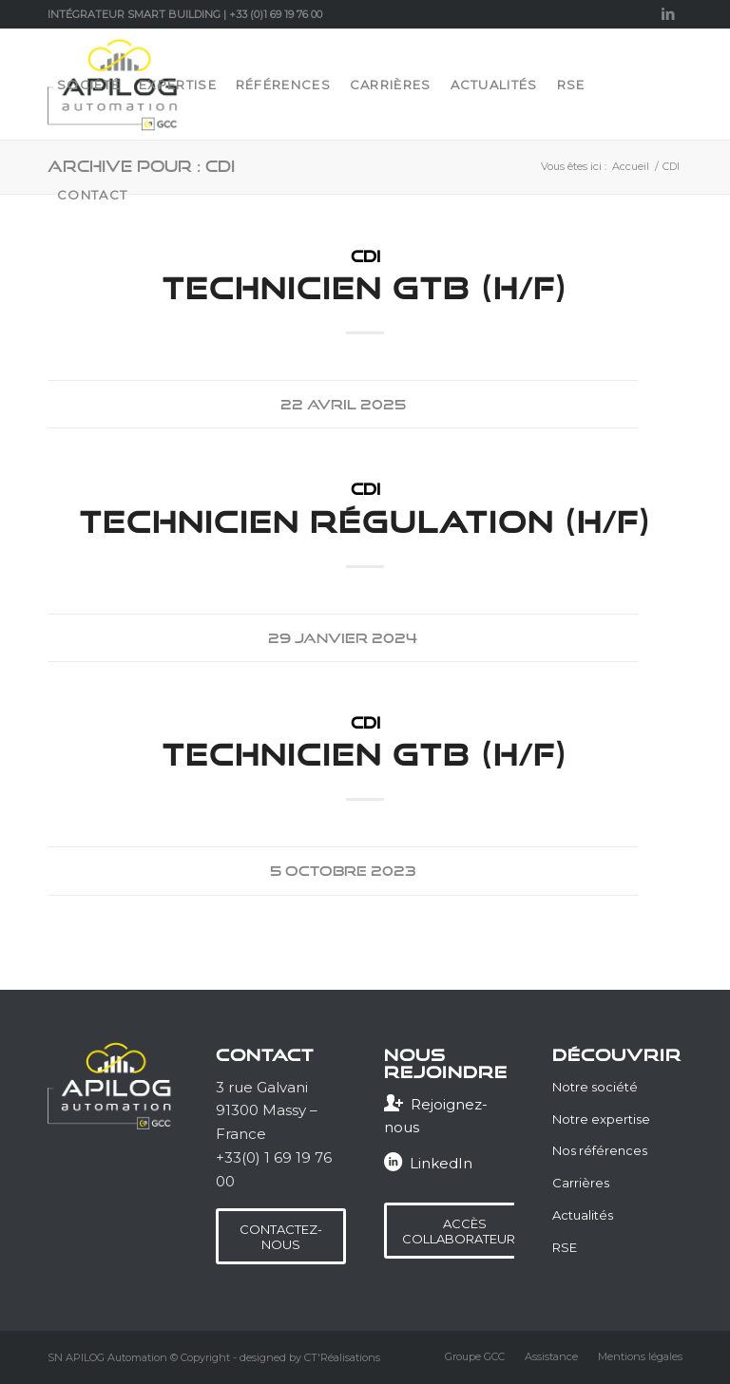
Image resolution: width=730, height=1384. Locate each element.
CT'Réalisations (342, 1357)
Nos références (599, 1150)
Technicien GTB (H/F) (365, 288)
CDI (365, 256)
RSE (564, 1247)
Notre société (595, 1086)
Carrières (580, 1182)
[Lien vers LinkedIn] (668, 14)
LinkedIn (441, 1163)
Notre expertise (601, 1119)
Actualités (582, 1215)
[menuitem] (88, 84)
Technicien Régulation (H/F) (365, 521)
